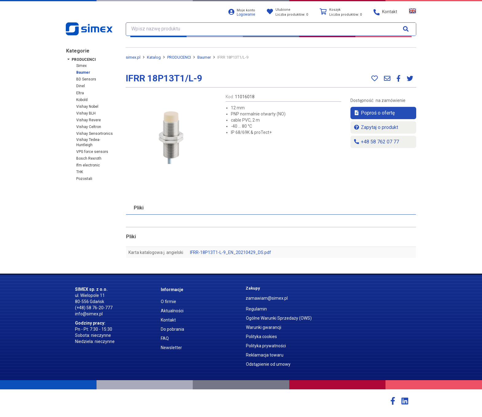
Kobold (82, 100)
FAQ (165, 338)
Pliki (139, 208)
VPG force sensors (92, 152)
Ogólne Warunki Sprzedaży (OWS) (279, 318)
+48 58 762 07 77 (376, 142)
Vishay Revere (88, 120)
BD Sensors (86, 79)
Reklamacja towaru (264, 355)
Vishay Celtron (88, 127)
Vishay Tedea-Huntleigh (88, 142)
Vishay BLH (86, 113)
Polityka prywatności (266, 345)
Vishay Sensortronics (94, 133)
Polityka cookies (261, 336)
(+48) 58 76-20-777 (94, 307)
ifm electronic (88, 165)
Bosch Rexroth (88, 158)
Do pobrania (172, 329)
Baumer (83, 72)
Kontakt (168, 320)
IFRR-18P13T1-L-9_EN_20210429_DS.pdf (230, 252)
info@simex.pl (89, 313)
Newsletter (171, 347)
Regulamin (256, 308)
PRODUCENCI (84, 59)
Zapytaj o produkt (376, 127)
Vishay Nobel (87, 106)
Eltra (80, 93)
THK (79, 172)
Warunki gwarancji (263, 327)
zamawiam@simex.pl (267, 298)
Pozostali (84, 179)
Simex (81, 66)
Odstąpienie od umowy (268, 364)
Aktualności (172, 310)
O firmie (168, 301)
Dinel (80, 86)
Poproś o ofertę (374, 113)
